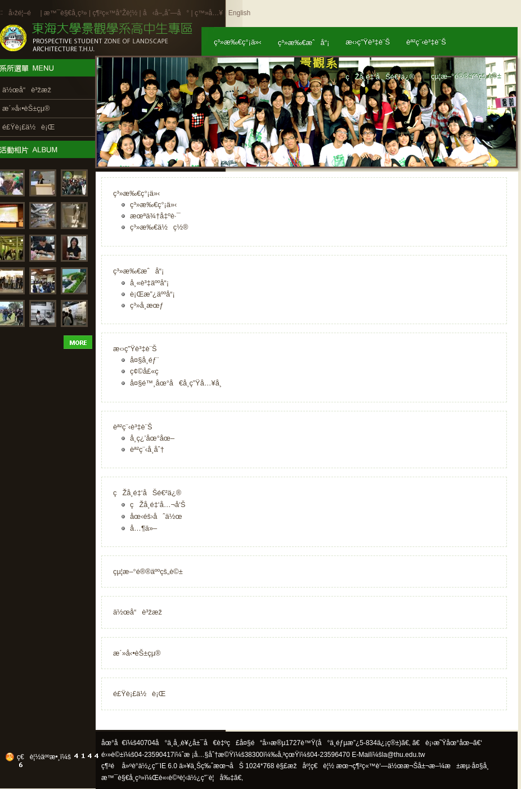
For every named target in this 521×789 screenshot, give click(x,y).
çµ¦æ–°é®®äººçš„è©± (148, 571)
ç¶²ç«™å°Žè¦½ (114, 13)
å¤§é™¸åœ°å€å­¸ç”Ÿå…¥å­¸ (176, 383)
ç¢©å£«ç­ (147, 371)
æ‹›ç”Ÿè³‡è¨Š (135, 348)
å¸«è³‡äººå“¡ (149, 283)
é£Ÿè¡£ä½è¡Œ (139, 693)
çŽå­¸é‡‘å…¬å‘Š (158, 504)
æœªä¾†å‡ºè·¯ (155, 216)
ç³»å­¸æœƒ (147, 305)
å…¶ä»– (143, 528)
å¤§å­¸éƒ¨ (144, 360)
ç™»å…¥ (209, 13)
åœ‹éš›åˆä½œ (156, 516)
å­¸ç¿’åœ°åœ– (152, 438)
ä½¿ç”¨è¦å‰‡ (210, 778)
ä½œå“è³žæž (140, 612)
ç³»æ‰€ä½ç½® (159, 227)
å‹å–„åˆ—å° (166, 13)
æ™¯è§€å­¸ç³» (66, 13)
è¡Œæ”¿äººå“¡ (152, 294)
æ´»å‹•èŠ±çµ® (137, 653)
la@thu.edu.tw (403, 755)
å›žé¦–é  (23, 13)
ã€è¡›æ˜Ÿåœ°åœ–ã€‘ (447, 743)
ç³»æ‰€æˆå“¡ (138, 271)
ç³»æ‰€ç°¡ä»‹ (136, 193)
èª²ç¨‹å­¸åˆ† (147, 449)
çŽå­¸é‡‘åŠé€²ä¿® (147, 492)
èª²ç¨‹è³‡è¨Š (132, 427)
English (239, 13)
